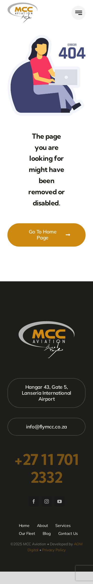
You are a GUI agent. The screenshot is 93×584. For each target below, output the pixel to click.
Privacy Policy (53, 550)
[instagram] (46, 501)
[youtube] (59, 501)
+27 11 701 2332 (46, 468)
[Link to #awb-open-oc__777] (78, 13)
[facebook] (34, 501)
